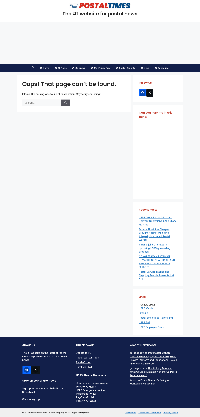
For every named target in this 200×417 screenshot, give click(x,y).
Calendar (79, 68)
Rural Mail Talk (84, 367)
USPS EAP (144, 322)
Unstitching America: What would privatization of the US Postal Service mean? (153, 372)
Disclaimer (130, 412)
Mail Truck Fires (101, 68)
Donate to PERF (85, 353)
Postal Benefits (125, 68)
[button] (33, 68)
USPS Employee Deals (151, 327)
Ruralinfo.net (83, 362)
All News (61, 68)
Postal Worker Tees (87, 357)
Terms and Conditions (149, 412)
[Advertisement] (100, 43)
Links (145, 68)
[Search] (65, 103)
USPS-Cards (146, 308)
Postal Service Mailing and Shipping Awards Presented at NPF (156, 275)
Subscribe (161, 68)
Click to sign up (31, 399)
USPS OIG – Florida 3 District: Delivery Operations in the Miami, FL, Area (158, 221)
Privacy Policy (170, 412)
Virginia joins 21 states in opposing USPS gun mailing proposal (154, 248)
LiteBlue (143, 313)
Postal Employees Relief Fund (156, 317)
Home (44, 68)
